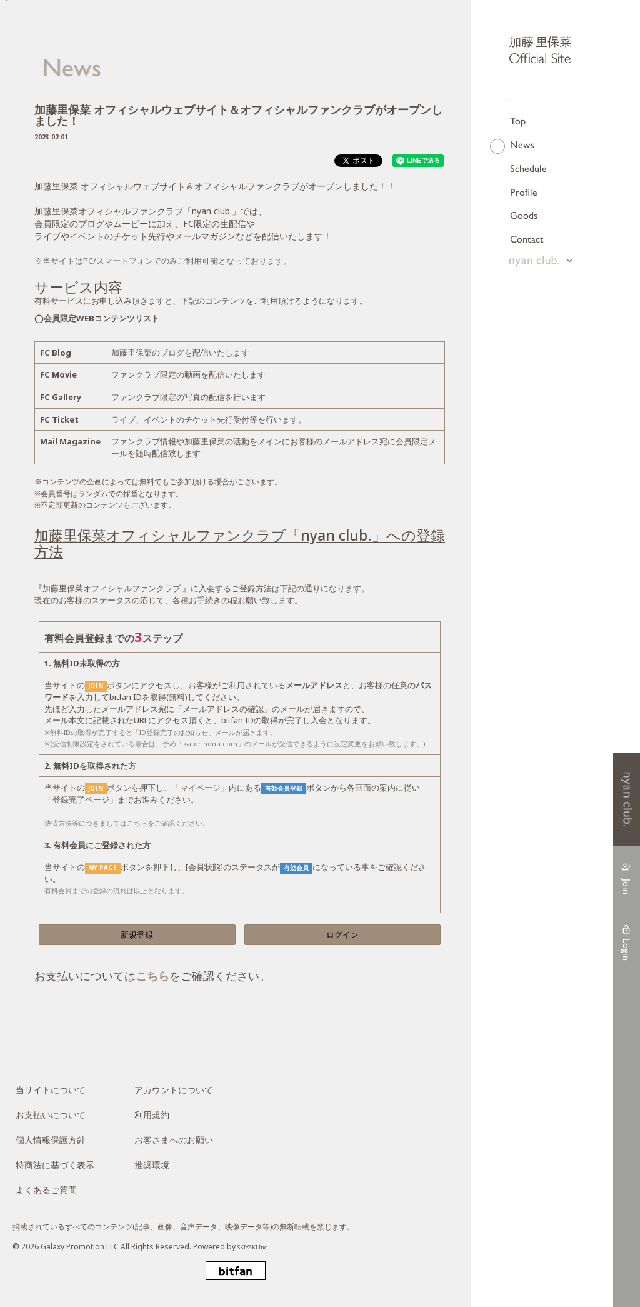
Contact (527, 238)
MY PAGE (102, 868)
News (522, 144)
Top (518, 120)
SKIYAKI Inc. (258, 1246)
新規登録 (137, 934)
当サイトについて (51, 1090)
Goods (524, 215)
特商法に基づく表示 (55, 1165)
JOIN (95, 686)
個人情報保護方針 (51, 1140)
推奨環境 (151, 1165)
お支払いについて (51, 1115)
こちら (152, 975)
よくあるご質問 (46, 1190)
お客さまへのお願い (173, 1140)
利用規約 (151, 1115)
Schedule (528, 168)
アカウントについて (173, 1090)
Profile (524, 191)
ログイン (342, 934)
